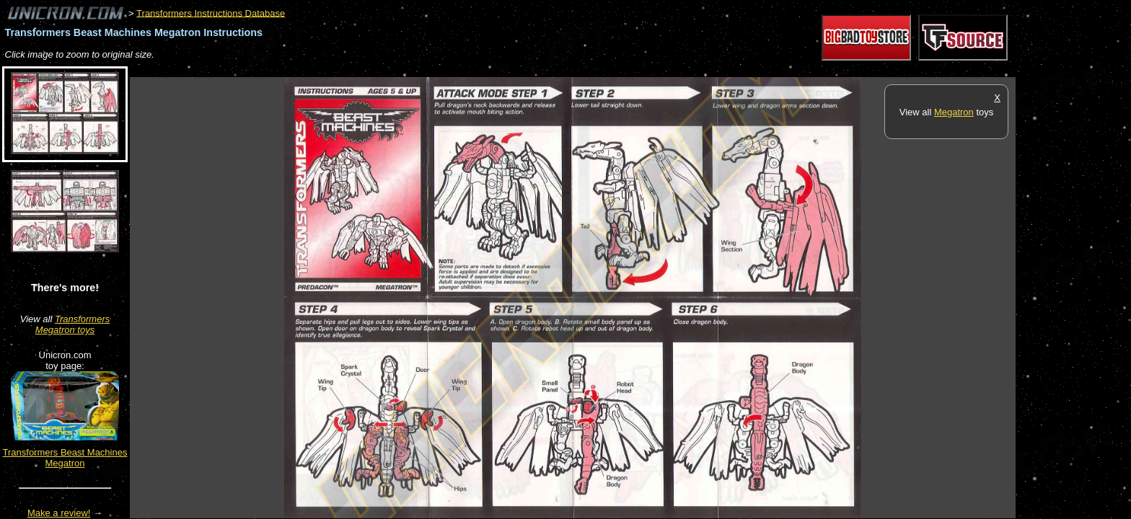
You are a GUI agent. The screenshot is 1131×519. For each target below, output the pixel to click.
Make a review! (58, 512)
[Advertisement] (392, 69)
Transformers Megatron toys (72, 324)
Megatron (954, 112)
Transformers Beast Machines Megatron (65, 458)
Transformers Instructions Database (210, 12)
